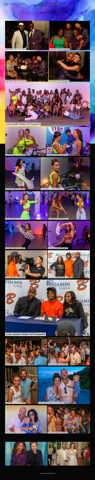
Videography (13, 4)
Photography (22, 4)
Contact (6, 5)
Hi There (6, 4)
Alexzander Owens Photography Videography (47, 4)
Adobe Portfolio (50, 473)
